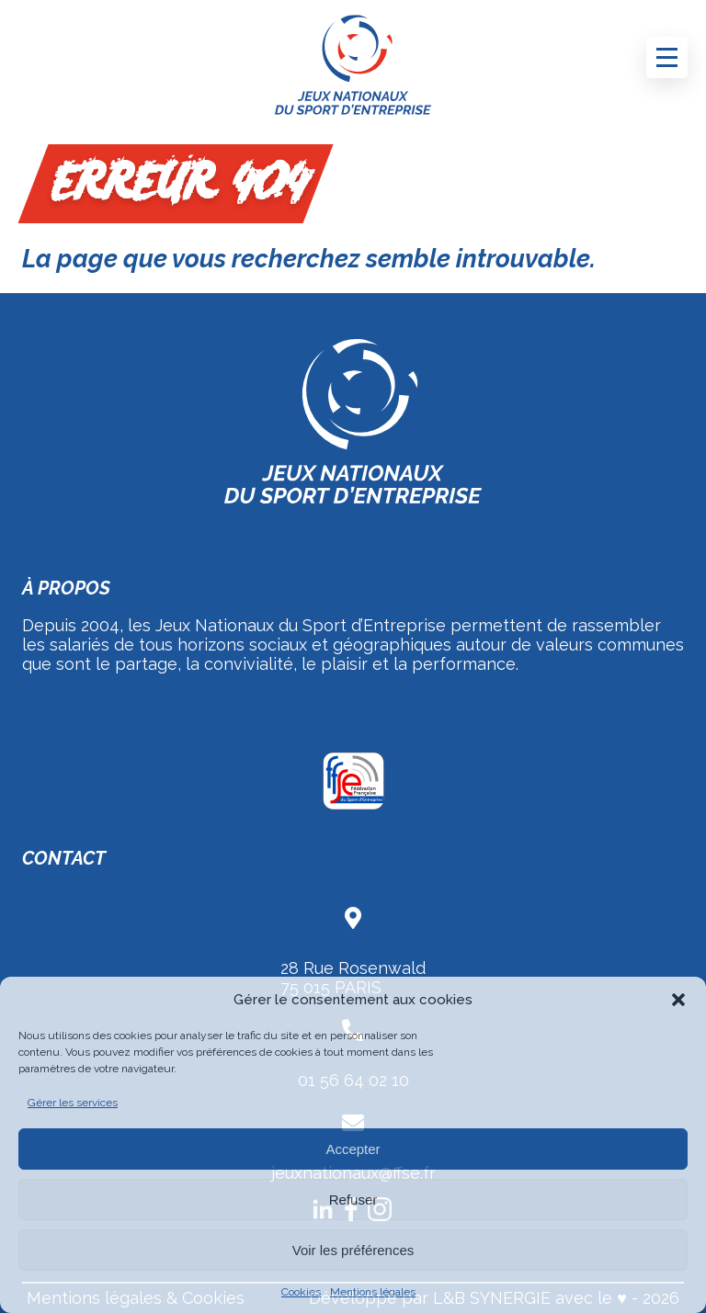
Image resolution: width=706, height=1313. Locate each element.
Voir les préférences (353, 1250)
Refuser (353, 1199)
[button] (678, 999)
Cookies (301, 1291)
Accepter (352, 1149)
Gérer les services (73, 1102)
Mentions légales (373, 1291)
